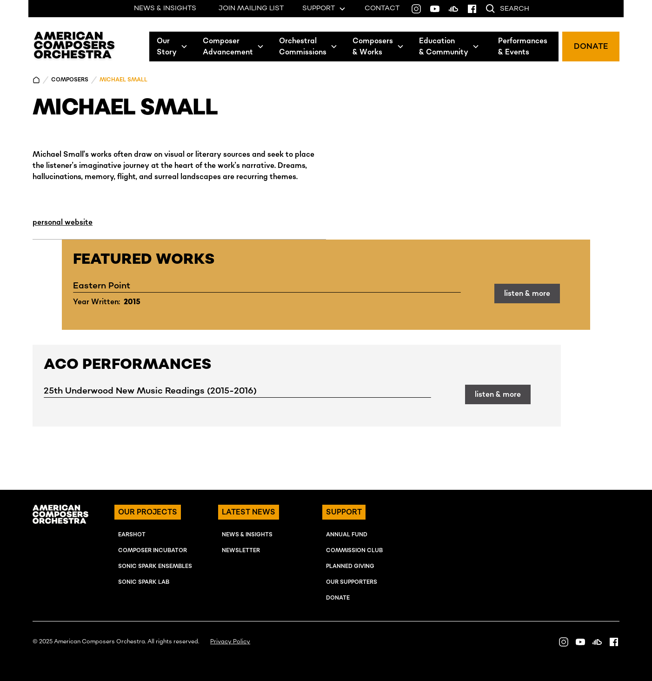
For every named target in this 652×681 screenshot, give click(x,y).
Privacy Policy (230, 642)
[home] (74, 46)
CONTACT (382, 8)
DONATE (591, 46)
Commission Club (354, 550)
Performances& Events (522, 46)
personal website (63, 222)
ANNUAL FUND (346, 535)
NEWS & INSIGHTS (165, 8)
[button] (172, 46)
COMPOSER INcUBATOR (152, 550)
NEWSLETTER (241, 550)
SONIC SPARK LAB (143, 582)
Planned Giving (350, 566)
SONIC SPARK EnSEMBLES (155, 566)
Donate (338, 598)
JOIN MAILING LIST (251, 8)
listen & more (527, 293)
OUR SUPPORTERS (351, 582)
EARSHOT (132, 535)
